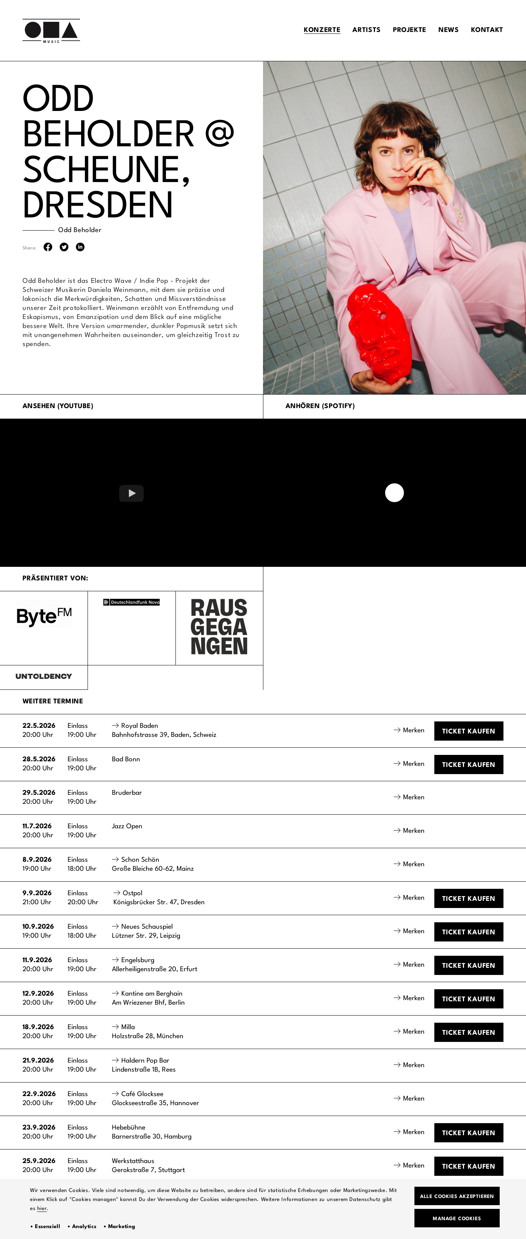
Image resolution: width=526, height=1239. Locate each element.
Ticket (469, 732)
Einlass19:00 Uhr (82, 730)
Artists (366, 30)
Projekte (409, 30)
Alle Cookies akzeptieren (457, 1196)
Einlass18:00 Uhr (82, 864)
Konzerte (322, 30)
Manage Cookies (457, 1218)
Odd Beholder (79, 230)
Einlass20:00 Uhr (83, 898)
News (448, 30)
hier (42, 1209)
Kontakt (487, 30)
